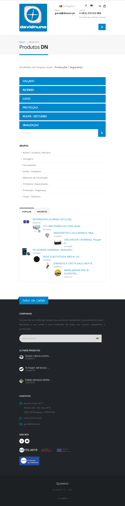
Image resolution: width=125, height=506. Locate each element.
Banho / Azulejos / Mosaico (37, 152)
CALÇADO (28, 81)
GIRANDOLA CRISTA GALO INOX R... (73, 263)
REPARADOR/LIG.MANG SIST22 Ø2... (53, 219)
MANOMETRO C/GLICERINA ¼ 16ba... (74, 232)
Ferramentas (29, 165)
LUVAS (26, 99)
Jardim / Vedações (32, 171)
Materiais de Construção (35, 177)
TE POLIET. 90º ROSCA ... (37, 367)
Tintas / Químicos (31, 196)
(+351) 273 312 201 (33, 418)
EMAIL (57, 10)
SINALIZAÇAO (31, 125)
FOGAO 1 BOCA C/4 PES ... (38, 356)
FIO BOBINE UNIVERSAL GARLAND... (53, 249)
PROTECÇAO (30, 107)
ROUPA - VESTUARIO (35, 116)
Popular (26, 211)
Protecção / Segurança (34, 190)
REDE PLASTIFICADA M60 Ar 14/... (62, 256)
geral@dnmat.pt (65, 13)
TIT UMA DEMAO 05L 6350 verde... (62, 226)
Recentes (42, 211)
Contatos (63, 498)
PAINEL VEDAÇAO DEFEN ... (38, 380)
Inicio (22, 42)
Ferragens (28, 158)
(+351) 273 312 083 (90, 13)
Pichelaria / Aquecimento (35, 184)
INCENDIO (28, 90)
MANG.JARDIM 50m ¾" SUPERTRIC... (76, 272)
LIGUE (82, 10)
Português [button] (67, 6)
